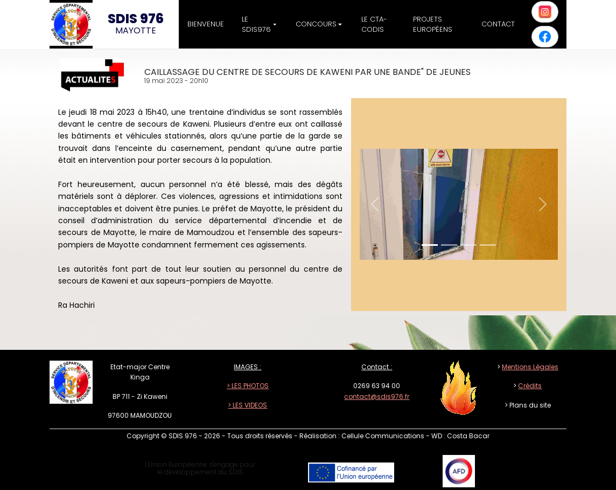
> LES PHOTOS (248, 385)
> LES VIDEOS (247, 405)
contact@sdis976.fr (376, 396)
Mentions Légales (530, 366)
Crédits (530, 385)
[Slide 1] (430, 245)
